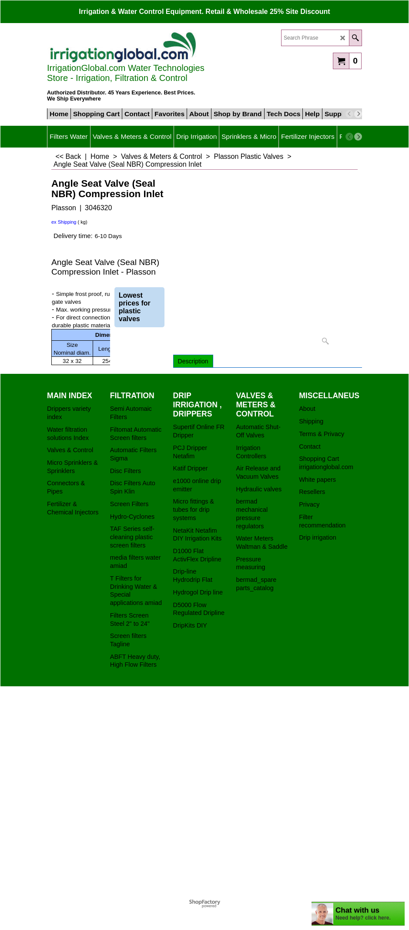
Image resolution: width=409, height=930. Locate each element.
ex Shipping (64, 222)
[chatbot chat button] (358, 914)
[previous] (349, 114)
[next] (358, 114)
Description (193, 361)
